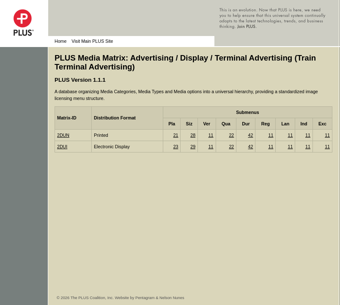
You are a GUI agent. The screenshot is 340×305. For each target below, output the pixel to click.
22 (231, 135)
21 (175, 135)
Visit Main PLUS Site (92, 41)
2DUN (63, 135)
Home (60, 41)
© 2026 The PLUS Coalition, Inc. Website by (96, 298)
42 (250, 135)
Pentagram (145, 298)
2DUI (62, 146)
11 (211, 135)
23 (175, 146)
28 (192, 135)
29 (192, 146)
